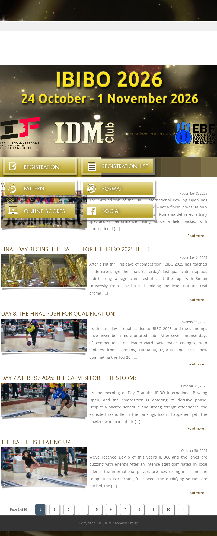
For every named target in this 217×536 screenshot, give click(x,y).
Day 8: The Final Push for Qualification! (58, 313)
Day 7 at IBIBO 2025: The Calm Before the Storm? (69, 377)
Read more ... (197, 235)
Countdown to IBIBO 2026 (150, 133)
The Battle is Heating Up (36, 442)
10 (168, 509)
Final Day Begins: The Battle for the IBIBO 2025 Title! (75, 249)
